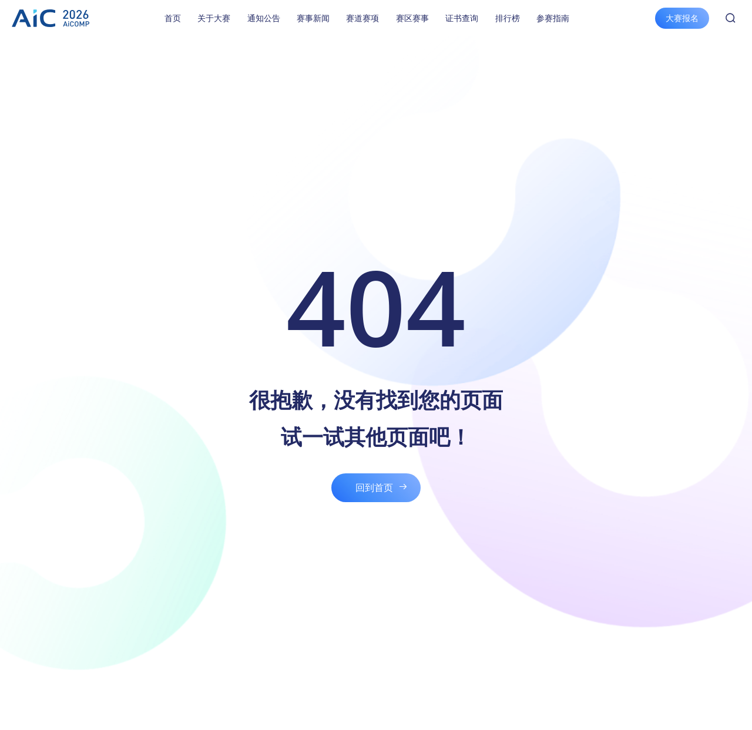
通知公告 (263, 17)
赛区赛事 (412, 17)
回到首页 (374, 487)
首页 (172, 17)
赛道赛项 (362, 17)
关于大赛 (213, 17)
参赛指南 (552, 17)
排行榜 (507, 17)
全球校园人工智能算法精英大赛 (50, 18)
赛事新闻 (313, 17)
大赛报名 (682, 17)
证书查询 (461, 17)
